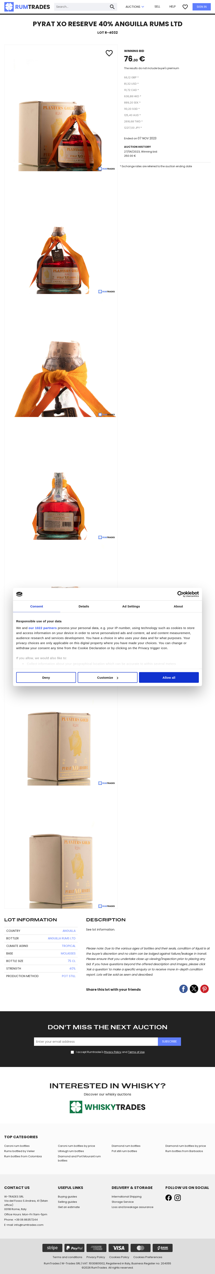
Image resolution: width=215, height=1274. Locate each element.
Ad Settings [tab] (131, 606)
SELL (157, 6)
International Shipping (127, 1197)
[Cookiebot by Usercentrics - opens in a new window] (180, 594)
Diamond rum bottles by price (185, 1146)
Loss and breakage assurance (132, 1207)
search (112, 7)
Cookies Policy (119, 1257)
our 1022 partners (43, 627)
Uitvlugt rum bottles (71, 1151)
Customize (107, 677)
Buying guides (67, 1197)
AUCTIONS (135, 7)
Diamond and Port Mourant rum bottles (79, 1158)
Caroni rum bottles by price (76, 1146)
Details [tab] (84, 606)
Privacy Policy (112, 1052)
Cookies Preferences (147, 1257)
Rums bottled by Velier (19, 1151)
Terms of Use (136, 1052)
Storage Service (123, 1202)
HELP (172, 6)
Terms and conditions (67, 1257)
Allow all (169, 677)
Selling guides (67, 1202)
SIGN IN (202, 7)
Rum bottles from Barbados (184, 1151)
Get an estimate (69, 1207)
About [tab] (178, 606)
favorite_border (185, 7)
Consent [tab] (36, 606)
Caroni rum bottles (17, 1146)
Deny (46, 677)
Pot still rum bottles (124, 1151)
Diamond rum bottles (126, 1146)
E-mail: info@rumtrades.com (23, 1225)
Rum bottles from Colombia (23, 1156)
